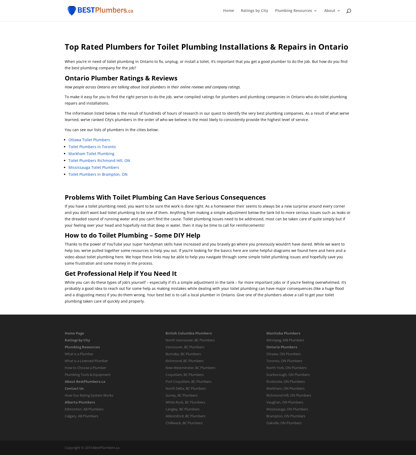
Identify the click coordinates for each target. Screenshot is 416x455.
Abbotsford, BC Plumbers (185, 416)
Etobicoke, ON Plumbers (285, 381)
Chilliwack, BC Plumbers (184, 422)
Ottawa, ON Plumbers (283, 353)
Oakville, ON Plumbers (284, 422)
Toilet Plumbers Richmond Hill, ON (99, 160)
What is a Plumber (79, 353)
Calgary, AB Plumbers (81, 416)
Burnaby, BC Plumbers (183, 353)
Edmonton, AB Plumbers (84, 409)
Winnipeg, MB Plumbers (285, 340)
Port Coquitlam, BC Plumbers (188, 381)
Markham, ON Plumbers (285, 388)
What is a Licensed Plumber (86, 360)
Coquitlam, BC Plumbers (185, 374)
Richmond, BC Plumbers (184, 360)
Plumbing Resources (293, 11)
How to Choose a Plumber (85, 367)
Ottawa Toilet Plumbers (89, 139)
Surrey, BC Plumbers (182, 395)
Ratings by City (254, 11)
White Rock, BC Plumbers (185, 402)
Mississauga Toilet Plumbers (93, 167)
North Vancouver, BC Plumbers (190, 340)
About (329, 11)
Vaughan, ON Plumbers (284, 402)
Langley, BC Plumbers (183, 409)
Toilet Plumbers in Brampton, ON (98, 174)
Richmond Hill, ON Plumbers (288, 395)
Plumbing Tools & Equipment (88, 374)
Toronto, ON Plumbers (284, 360)
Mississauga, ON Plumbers (287, 409)
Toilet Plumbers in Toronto (92, 146)
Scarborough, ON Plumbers (288, 374)
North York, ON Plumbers (286, 367)
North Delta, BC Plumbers (186, 388)
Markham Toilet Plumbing (91, 153)
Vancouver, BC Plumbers (185, 347)
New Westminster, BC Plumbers (190, 367)
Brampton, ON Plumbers (285, 416)
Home (228, 11)
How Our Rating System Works (89, 395)
